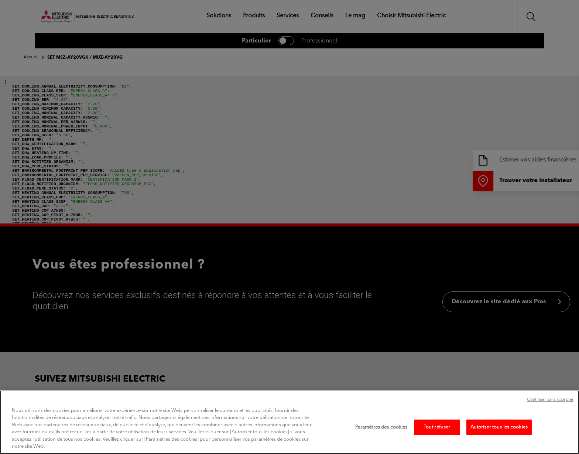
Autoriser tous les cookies (499, 435)
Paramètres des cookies (381, 435)
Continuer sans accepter (550, 408)
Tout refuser (437, 435)
